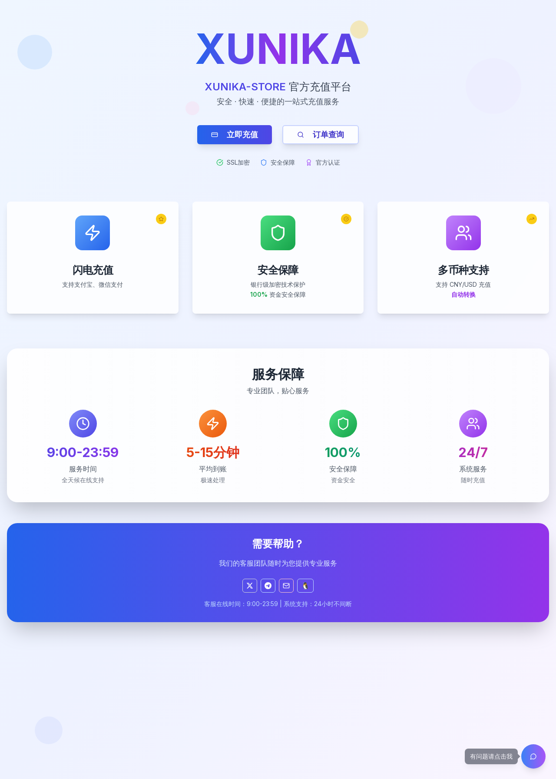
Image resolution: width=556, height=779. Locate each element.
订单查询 (320, 134)
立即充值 (234, 134)
